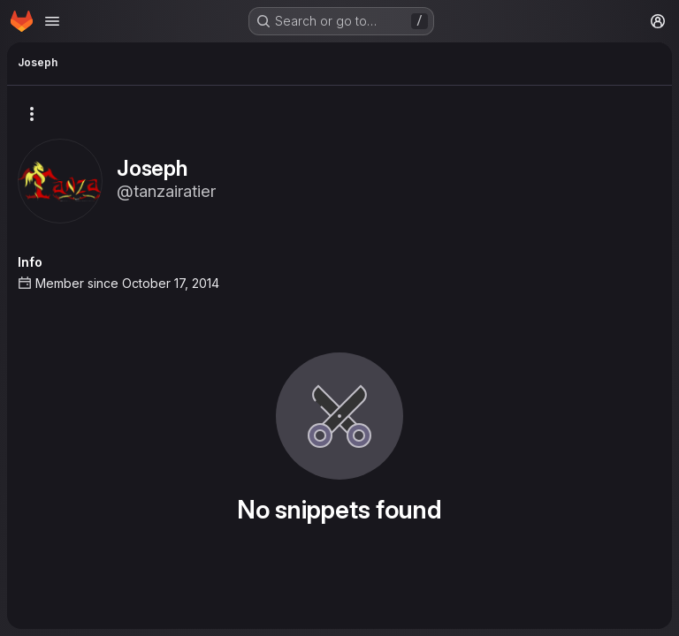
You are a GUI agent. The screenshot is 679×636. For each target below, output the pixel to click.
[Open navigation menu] (52, 21)
